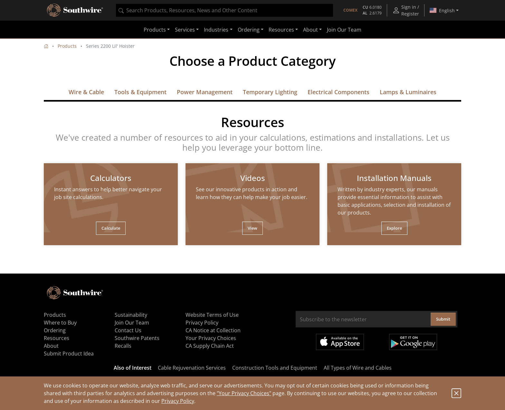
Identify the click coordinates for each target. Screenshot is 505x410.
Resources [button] (281, 29)
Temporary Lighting (270, 92)
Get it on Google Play (413, 342)
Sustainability (131, 314)
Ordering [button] (249, 29)
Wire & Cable (86, 92)
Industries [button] (216, 29)
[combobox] (224, 10)
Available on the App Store (340, 342)
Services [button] (185, 29)
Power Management (205, 92)
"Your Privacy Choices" (244, 393)
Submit (443, 319)
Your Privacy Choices (211, 338)
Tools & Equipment (140, 92)
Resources (56, 338)
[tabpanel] (111, 204)
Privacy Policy (177, 401)
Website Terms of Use (212, 314)
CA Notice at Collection (213, 330)
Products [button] (155, 29)
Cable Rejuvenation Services (192, 367)
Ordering (55, 330)
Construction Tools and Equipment (274, 367)
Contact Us (128, 330)
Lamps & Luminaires (408, 92)
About (51, 345)
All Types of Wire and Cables (358, 367)
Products (67, 46)
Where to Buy (60, 322)
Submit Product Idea (69, 353)
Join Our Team (344, 29)
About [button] (310, 29)
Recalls (123, 345)
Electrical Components (338, 92)
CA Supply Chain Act (210, 345)
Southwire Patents (137, 338)
